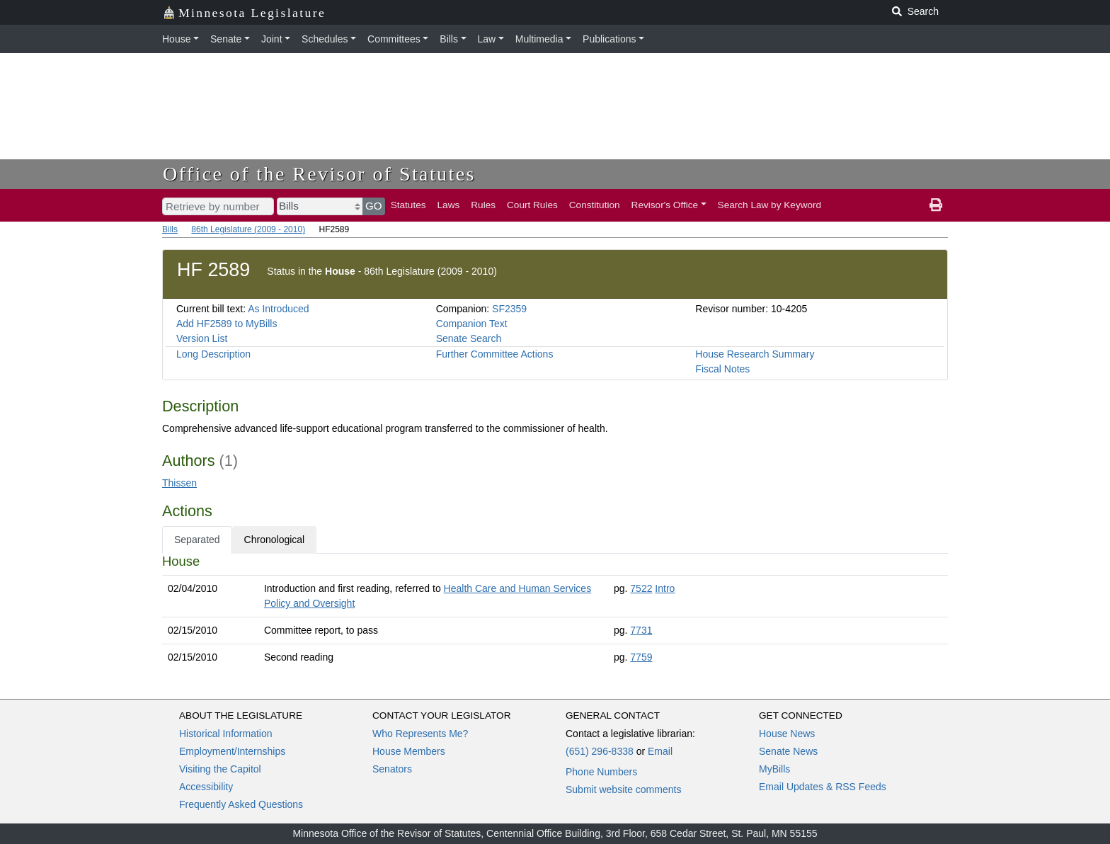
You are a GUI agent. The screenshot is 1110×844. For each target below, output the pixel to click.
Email (660, 751)
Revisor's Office (665, 205)
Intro (665, 588)
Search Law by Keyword (770, 205)
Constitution (594, 205)
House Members (408, 751)
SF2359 (509, 308)
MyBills (774, 769)
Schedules (325, 39)
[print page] (936, 205)
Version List (201, 338)
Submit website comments (623, 789)
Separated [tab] (197, 539)
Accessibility (206, 786)
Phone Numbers (601, 771)
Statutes (408, 205)
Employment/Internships (232, 751)
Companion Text (472, 323)
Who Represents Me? (420, 733)
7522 (641, 588)
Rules (483, 205)
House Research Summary (754, 354)
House (176, 39)
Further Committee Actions (495, 354)
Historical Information (226, 733)
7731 (641, 630)
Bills (449, 39)
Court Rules (532, 205)
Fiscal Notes (722, 369)
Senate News (788, 751)
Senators (392, 769)
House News (787, 733)
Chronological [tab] (274, 539)
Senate (225, 39)
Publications (609, 39)
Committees (393, 39)
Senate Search (469, 338)
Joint (271, 39)
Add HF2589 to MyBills (226, 323)
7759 (641, 657)
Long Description (213, 354)
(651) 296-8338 (600, 751)
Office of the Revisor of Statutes (319, 174)
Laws (448, 205)
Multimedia (539, 39)
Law (487, 39)
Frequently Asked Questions (241, 804)
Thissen (179, 483)
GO (373, 206)
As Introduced (278, 308)
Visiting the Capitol (220, 769)
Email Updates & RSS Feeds (822, 786)
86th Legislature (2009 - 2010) (248, 229)
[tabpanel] (555, 612)
